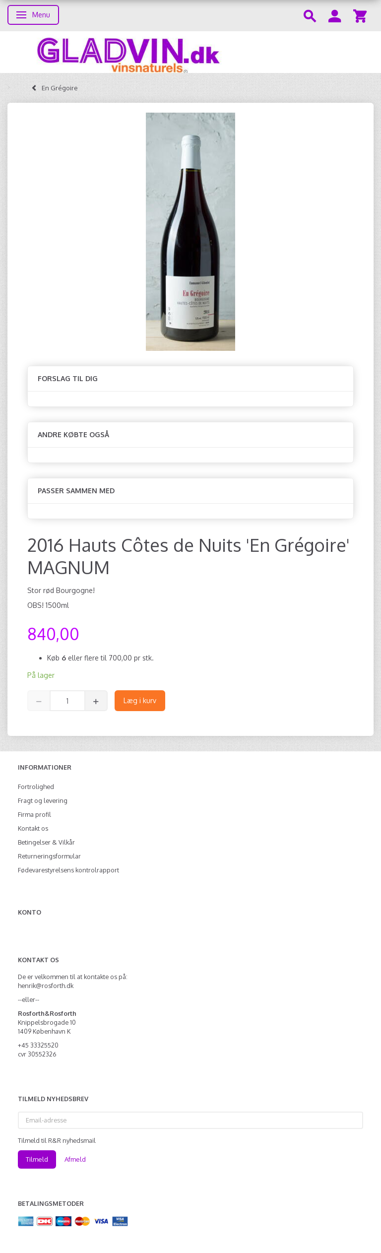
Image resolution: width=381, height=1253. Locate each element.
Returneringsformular (49, 856)
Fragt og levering (42, 800)
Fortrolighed (36, 787)
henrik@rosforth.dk (45, 985)
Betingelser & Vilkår (46, 842)
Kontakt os (33, 828)
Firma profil (34, 814)
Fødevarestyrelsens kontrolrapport (68, 870)
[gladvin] (190, 52)
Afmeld (75, 1159)
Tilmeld (37, 1159)
